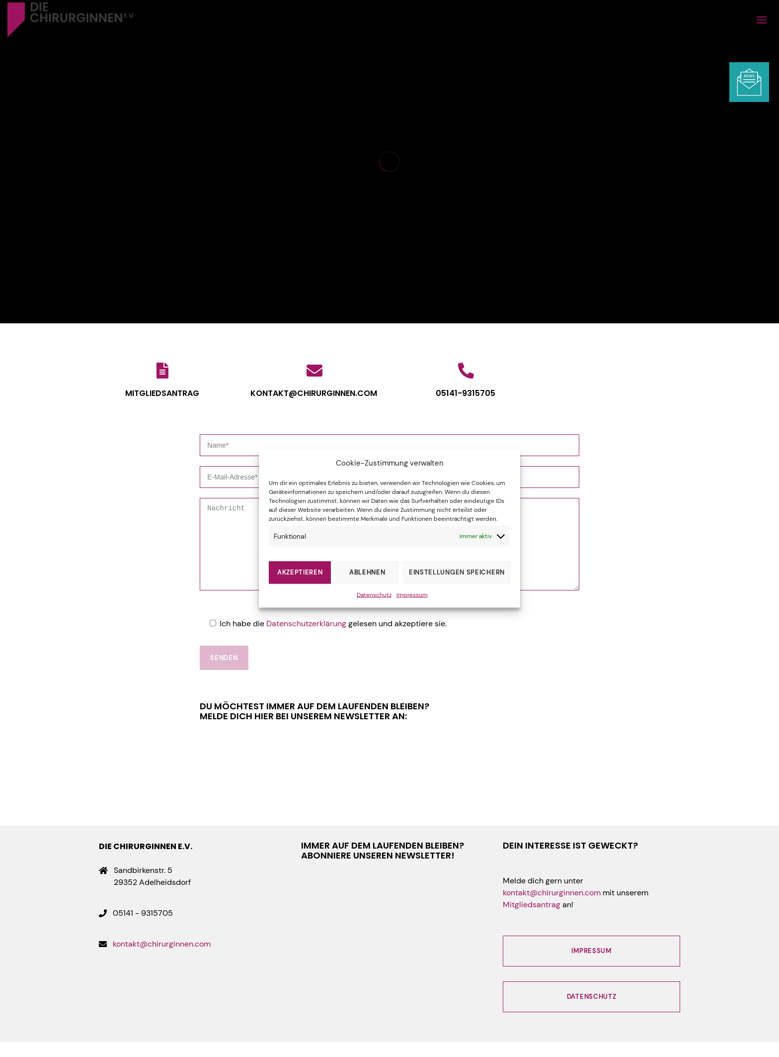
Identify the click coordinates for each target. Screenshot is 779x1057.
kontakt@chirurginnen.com (162, 959)
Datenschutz (374, 594)
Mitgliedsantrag (531, 919)
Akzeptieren (300, 572)
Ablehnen (367, 572)
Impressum (412, 594)
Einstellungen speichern (457, 572)
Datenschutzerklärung (306, 638)
